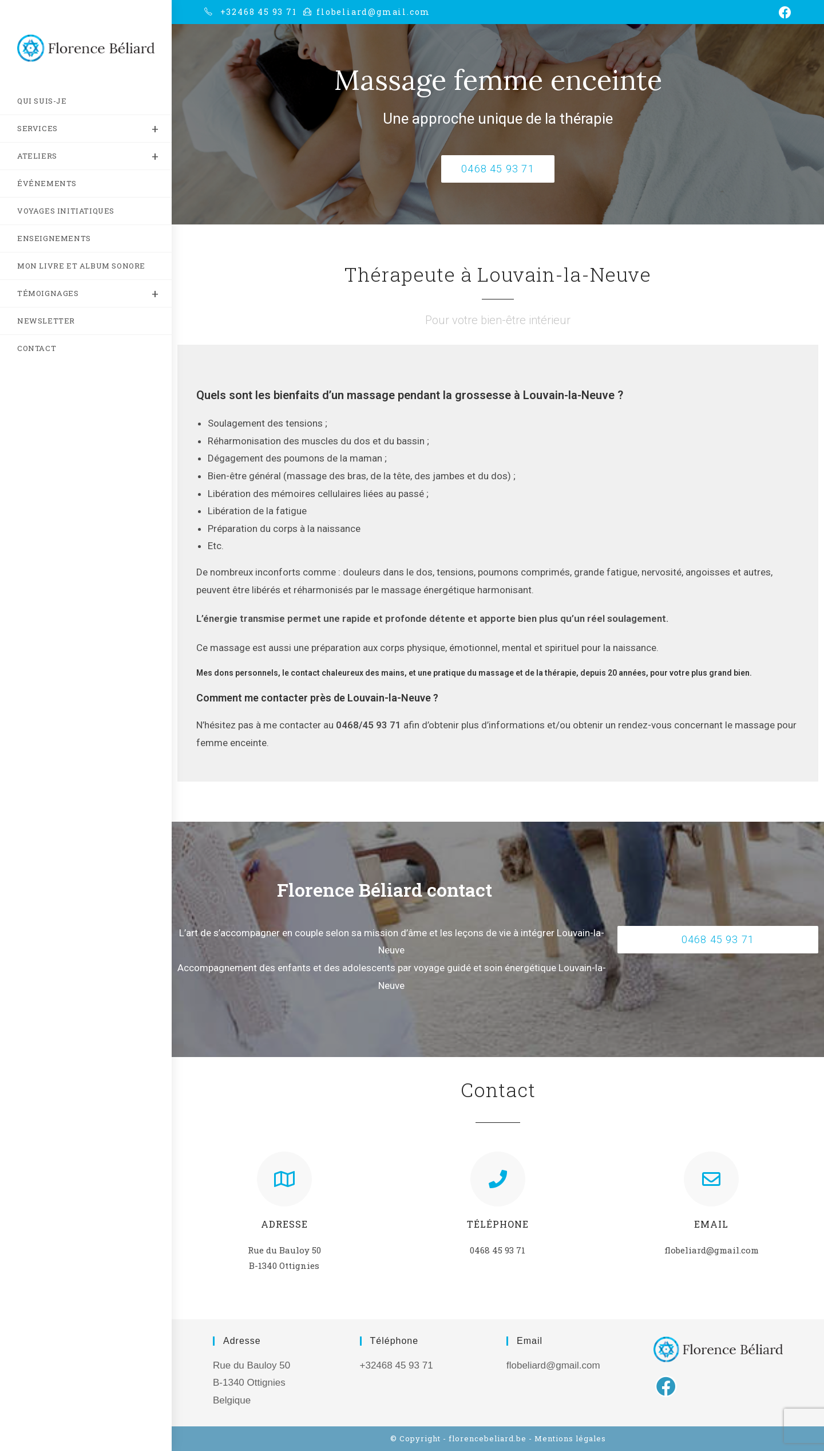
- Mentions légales (567, 1438)
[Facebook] (666, 1386)
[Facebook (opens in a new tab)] (783, 12)
